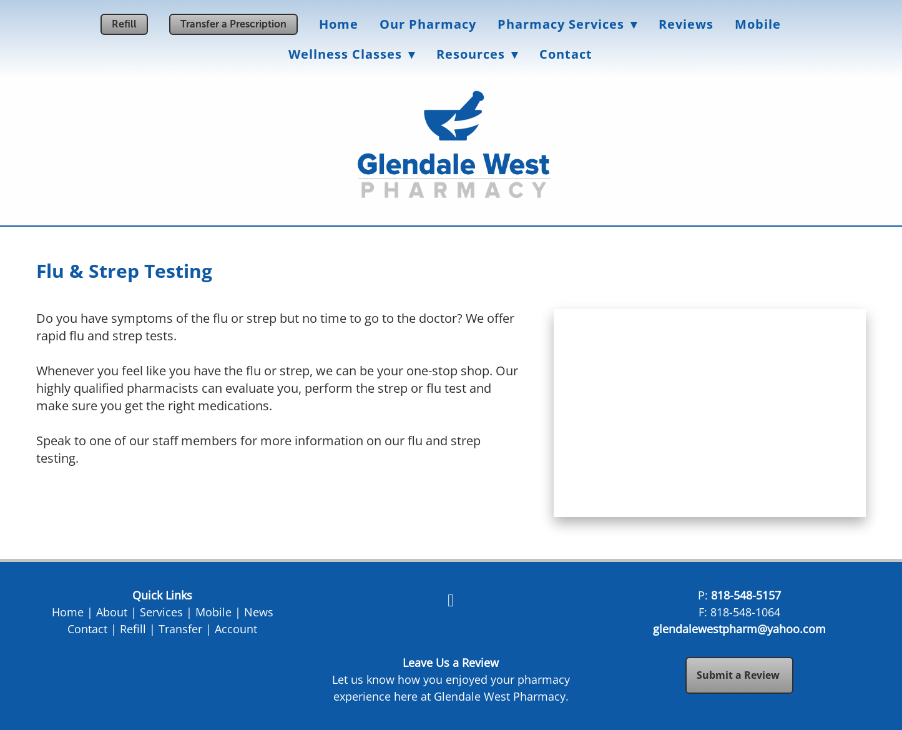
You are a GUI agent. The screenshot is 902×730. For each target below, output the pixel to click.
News (258, 612)
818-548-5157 (746, 595)
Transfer (180, 629)
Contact (565, 54)
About (111, 612)
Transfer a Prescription (233, 24)
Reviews (686, 24)
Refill (124, 24)
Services (161, 612)
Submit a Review (739, 675)
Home (338, 24)
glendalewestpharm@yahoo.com (739, 629)
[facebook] (451, 600)
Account (236, 629)
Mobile (758, 24)
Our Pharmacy (428, 24)
